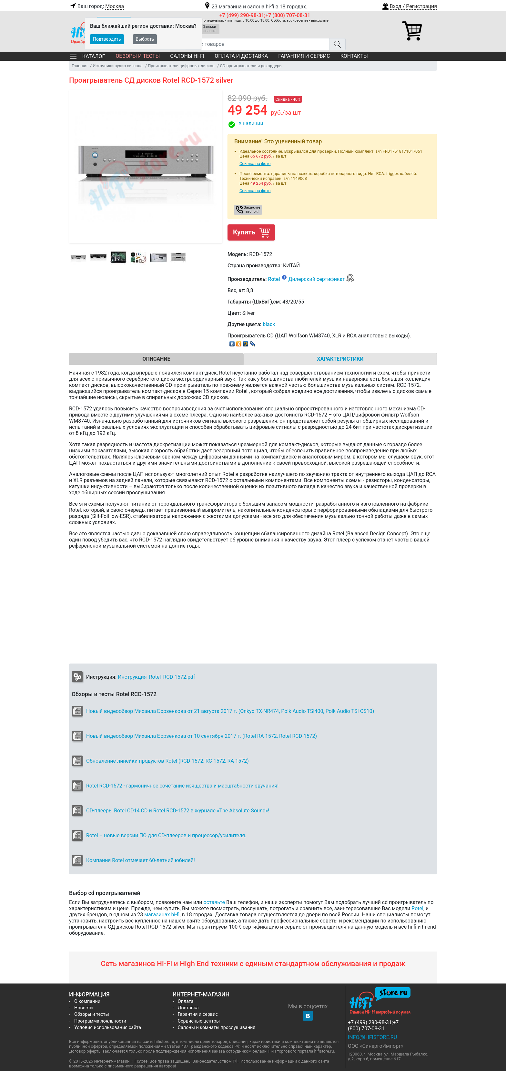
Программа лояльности (100, 1021)
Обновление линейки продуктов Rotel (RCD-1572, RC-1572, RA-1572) (167, 761)
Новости (83, 1008)
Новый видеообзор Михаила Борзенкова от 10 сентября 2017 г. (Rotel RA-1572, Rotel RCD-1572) (201, 736)
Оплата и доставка (241, 56)
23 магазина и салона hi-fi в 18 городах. (255, 7)
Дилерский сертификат (321, 279)
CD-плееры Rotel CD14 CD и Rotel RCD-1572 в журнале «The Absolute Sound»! (177, 811)
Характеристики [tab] (340, 359)
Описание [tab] (156, 359)
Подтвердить (107, 39)
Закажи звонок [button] (209, 29)
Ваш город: (96, 6)
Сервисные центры (199, 1021)
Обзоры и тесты (138, 56)
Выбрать (145, 39)
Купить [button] (251, 232)
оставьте (214, 902)
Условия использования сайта (107, 1027)
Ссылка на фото (255, 163)
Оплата (186, 1001)
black (269, 324)
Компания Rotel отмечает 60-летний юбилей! (140, 860)
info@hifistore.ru (372, 1037)
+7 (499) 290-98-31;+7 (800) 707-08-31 (264, 15)
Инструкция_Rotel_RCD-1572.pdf (156, 677)
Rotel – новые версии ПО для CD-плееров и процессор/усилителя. (166, 835)
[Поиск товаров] (257, 44)
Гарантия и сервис (304, 56)
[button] (409, 5)
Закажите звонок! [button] (252, 209)
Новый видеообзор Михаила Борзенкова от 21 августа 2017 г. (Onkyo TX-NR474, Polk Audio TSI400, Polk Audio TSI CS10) (230, 711)
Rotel (274, 279)
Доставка (188, 1008)
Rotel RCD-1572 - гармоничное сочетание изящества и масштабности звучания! (182, 786)
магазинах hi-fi (161, 914)
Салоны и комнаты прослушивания (217, 1027)
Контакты (354, 56)
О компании (87, 1001)
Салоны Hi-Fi (187, 56)
